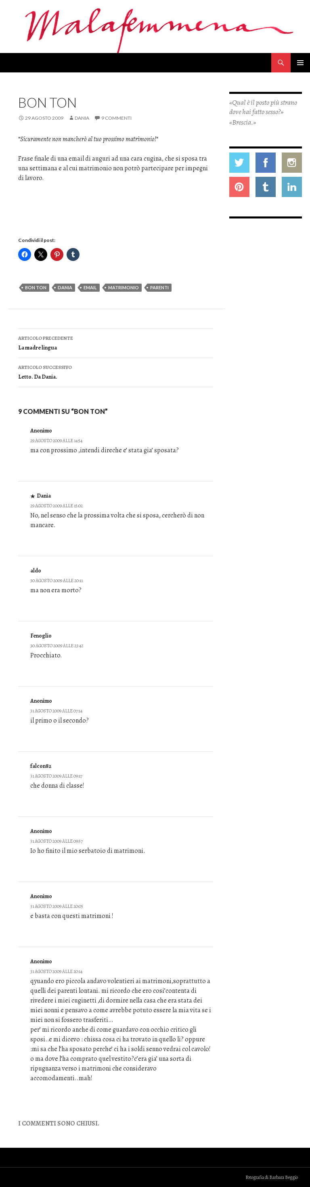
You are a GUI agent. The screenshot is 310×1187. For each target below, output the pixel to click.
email (90, 287)
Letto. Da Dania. (115, 371)
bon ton (35, 287)
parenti (159, 287)
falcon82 (40, 766)
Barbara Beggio (283, 1177)
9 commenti (116, 118)
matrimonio (123, 287)
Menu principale (300, 62)
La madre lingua (115, 342)
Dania (82, 118)
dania (65, 287)
